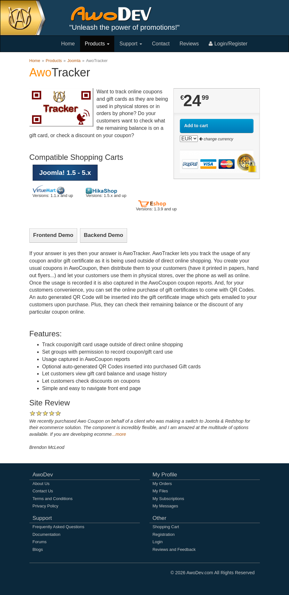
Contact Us (43, 491)
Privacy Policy (46, 506)
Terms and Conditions (53, 498)
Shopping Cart (166, 526)
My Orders (162, 483)
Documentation (46, 534)
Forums (40, 541)
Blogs (38, 549)
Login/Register (228, 43)
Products (97, 43)
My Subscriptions (168, 498)
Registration (164, 534)
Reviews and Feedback (174, 549)
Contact (161, 43)
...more (119, 434)
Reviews (189, 43)
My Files (160, 491)
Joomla (73, 60)
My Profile (165, 474)
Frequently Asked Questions (58, 526)
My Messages (165, 506)
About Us (41, 483)
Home (68, 43)
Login (158, 541)
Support (130, 43)
